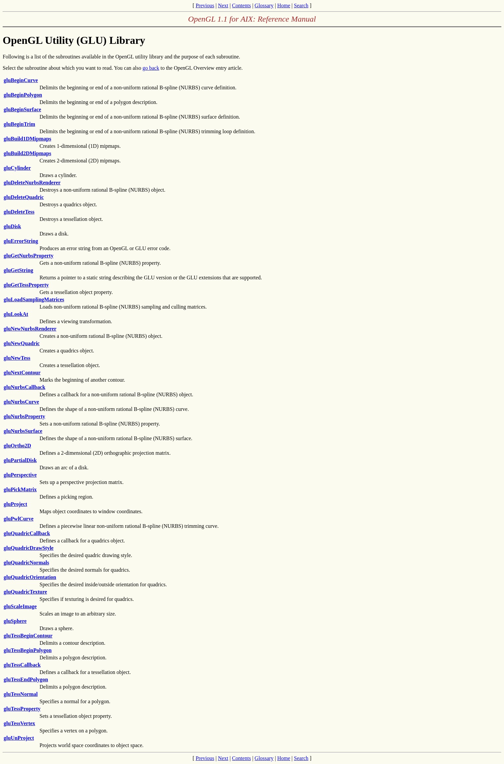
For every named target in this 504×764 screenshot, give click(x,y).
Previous (205, 5)
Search (301, 5)
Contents (241, 5)
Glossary (264, 5)
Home (283, 5)
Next (223, 5)
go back (150, 68)
